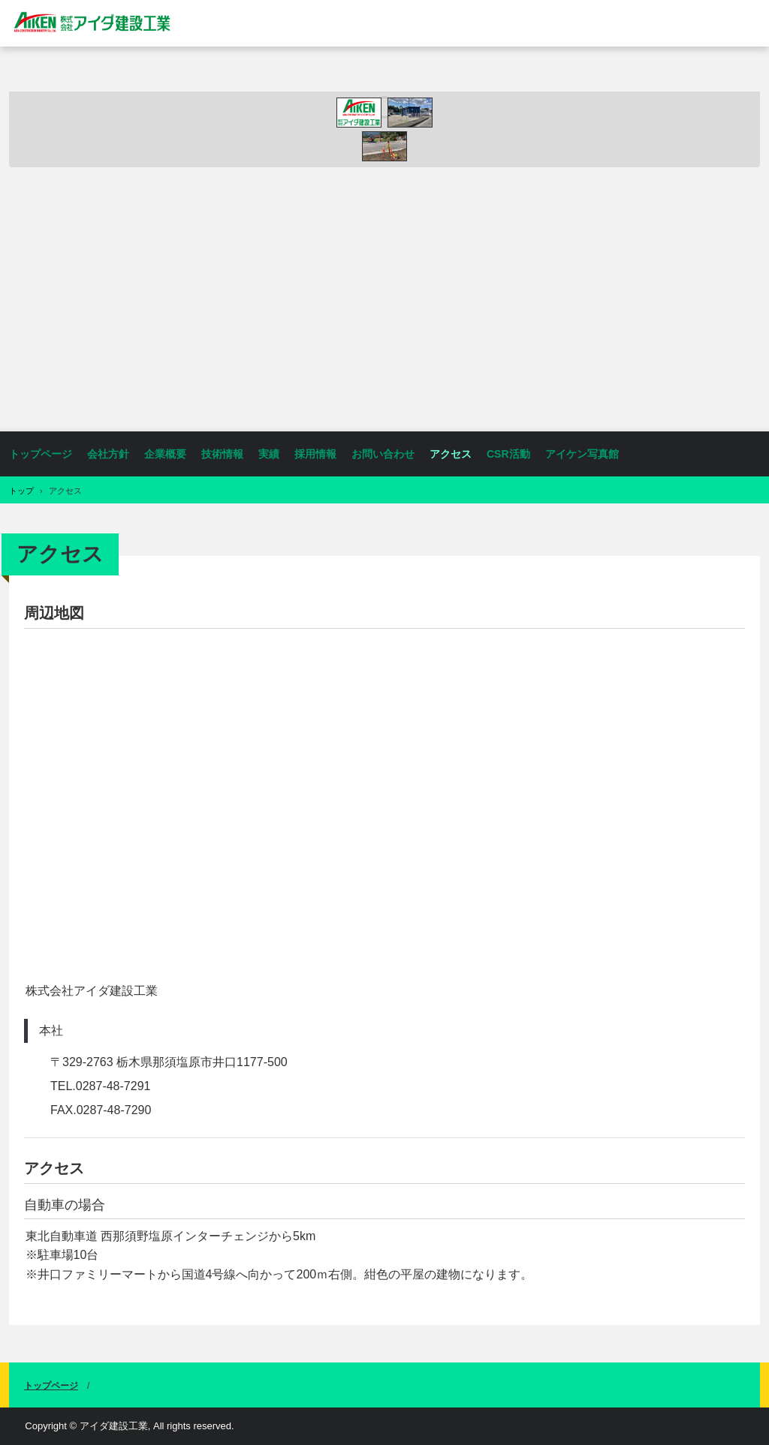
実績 (268, 454)
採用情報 (315, 454)
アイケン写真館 (582, 454)
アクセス (451, 454)
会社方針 (108, 454)
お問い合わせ (383, 454)
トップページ (40, 454)
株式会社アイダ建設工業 (96, 23)
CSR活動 (508, 454)
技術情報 (222, 454)
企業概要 (165, 454)
